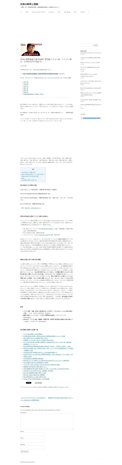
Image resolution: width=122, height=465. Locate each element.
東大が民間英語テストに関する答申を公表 (34, 377)
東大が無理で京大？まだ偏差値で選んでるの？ (35, 338)
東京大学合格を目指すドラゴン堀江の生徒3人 (33, 174)
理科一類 (25, 88)
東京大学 (27, 208)
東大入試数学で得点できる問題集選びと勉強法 (35, 362)
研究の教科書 (67, 12)
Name (22, 431)
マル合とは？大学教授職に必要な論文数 (90, 57)
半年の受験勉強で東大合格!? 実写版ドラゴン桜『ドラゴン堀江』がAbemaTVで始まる (46, 369)
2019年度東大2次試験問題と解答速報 (33, 358)
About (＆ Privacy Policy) (38, 12)
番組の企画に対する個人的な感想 (30, 176)
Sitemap (82, 12)
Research (51, 12)
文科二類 (25, 84)
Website (22, 444)
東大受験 (54, 387)
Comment (23, 412)
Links (75, 12)
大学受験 (50, 387)
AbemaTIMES (27, 317)
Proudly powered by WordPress (27, 462)
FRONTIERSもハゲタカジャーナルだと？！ (91, 52)
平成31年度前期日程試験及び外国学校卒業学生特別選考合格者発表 (40, 74)
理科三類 (25, 92)
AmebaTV (47, 313)
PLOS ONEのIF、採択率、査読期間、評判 (90, 99)
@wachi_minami (44, 235)
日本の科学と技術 (29, 4)
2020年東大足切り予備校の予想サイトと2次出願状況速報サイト (40, 352)
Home (26, 12)
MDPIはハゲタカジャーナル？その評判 (90, 62)
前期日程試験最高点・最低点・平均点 (33, 94)
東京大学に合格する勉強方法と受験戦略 (34, 375)
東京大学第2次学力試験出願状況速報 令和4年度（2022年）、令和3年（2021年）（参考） (47, 346)
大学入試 (35, 387)
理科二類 (25, 90)
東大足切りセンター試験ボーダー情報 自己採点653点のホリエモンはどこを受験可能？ (46, 360)
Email (21, 438)
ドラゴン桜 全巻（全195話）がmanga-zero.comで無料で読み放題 (41, 364)
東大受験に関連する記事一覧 (28, 180)
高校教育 (45, 387)
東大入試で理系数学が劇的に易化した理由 (34, 373)
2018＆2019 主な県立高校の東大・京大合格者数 (36, 379)
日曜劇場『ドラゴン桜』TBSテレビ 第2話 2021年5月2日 (38, 340)
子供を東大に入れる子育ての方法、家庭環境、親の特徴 (38, 371)
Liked (59, 12)
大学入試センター (35, 208)
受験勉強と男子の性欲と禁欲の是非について (35, 366)
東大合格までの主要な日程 (28, 172)
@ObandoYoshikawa (47, 229)
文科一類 (25, 82)
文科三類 (25, 86)
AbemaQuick (42, 321)
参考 (22, 178)
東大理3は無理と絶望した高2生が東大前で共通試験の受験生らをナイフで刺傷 (44, 336)
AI (20, 12)
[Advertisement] (61, 27)
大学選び (40, 387)
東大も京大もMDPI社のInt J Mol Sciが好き (90, 88)
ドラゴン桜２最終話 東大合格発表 (32, 334)
